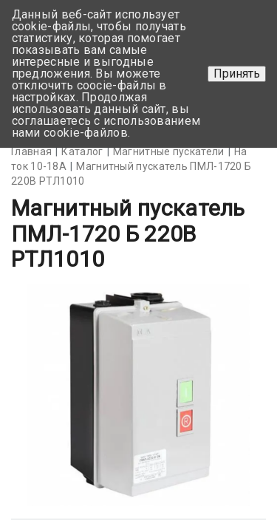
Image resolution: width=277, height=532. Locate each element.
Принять (236, 73)
